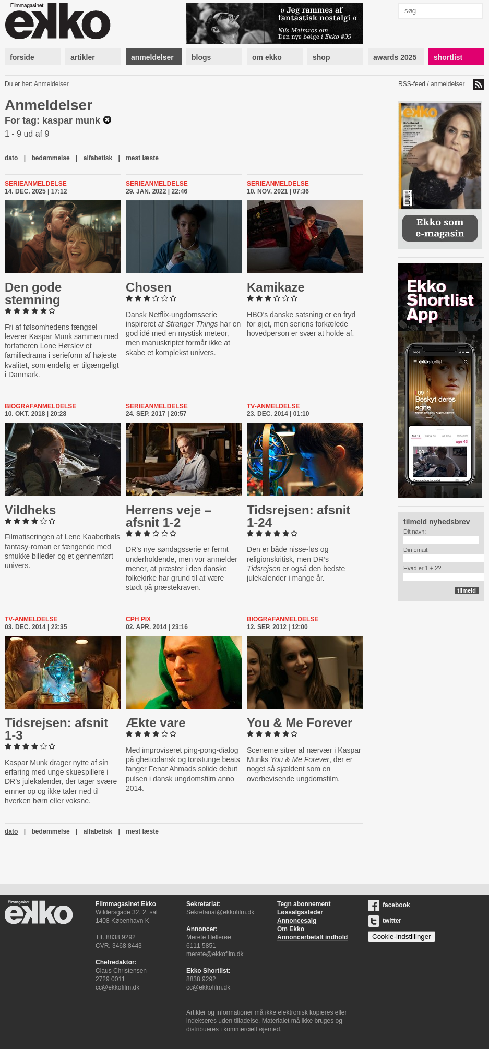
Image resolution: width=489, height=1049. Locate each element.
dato (11, 158)
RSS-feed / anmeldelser (431, 84)
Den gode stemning (33, 293)
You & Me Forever (299, 723)
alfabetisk (98, 158)
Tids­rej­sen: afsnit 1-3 (56, 729)
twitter (384, 920)
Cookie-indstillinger (401, 937)
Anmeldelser (51, 84)
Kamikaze (276, 287)
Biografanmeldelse (40, 406)
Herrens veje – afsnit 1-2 (168, 516)
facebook (389, 905)
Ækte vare (156, 723)
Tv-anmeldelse (273, 406)
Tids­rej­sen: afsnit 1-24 (298, 516)
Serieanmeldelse (36, 183)
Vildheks (30, 510)
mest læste (142, 158)
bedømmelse (50, 158)
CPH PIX (138, 619)
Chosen (149, 287)
